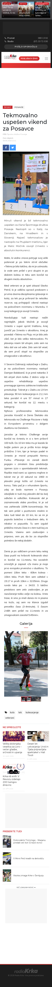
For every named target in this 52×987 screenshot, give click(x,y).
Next (41, 664)
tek (20, 712)
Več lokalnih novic (26, 887)
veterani (9, 717)
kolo (12, 712)
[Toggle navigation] (46, 58)
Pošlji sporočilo (26, 46)
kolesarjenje (32, 712)
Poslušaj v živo (29, 58)
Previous (10, 664)
